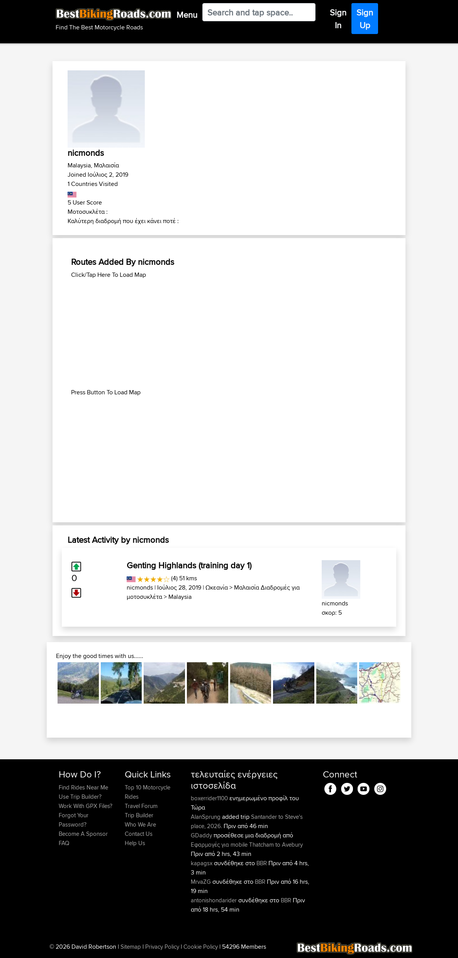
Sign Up (364, 18)
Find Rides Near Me (83, 787)
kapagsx (202, 863)
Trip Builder (139, 815)
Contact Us (139, 834)
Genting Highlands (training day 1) (189, 565)
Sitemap (130, 947)
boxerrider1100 (210, 798)
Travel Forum (141, 806)
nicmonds (140, 587)
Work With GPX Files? (85, 806)
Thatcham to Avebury (276, 844)
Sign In (338, 18)
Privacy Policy (162, 947)
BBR (261, 863)
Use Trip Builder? (80, 797)
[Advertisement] (229, 334)
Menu (186, 15)
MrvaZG (201, 882)
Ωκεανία (216, 587)
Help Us (135, 843)
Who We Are (140, 824)
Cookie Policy (200, 947)
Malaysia (180, 596)
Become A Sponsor (83, 834)
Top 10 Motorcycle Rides (147, 792)
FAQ (64, 843)
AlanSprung (206, 817)
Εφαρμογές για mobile (219, 844)
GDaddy (202, 835)
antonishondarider (214, 900)
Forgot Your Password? (73, 819)
